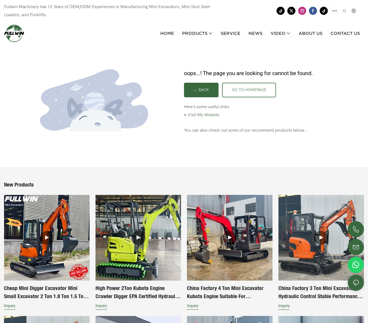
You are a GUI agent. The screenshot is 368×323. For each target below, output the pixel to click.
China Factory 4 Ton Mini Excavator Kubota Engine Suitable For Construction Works (225, 293)
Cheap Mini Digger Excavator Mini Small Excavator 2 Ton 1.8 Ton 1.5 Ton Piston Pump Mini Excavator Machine (45, 293)
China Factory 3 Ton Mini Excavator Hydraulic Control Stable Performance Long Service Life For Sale (319, 293)
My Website (208, 115)
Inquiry (9, 306)
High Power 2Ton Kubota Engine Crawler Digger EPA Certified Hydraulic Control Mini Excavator (137, 293)
